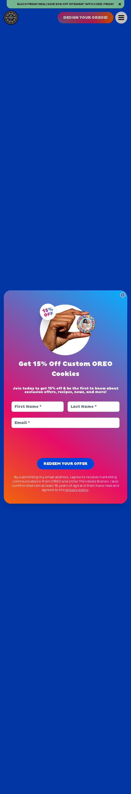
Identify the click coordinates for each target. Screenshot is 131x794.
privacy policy (76, 490)
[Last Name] (94, 406)
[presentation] (65, 443)
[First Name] (37, 406)
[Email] (65, 423)
